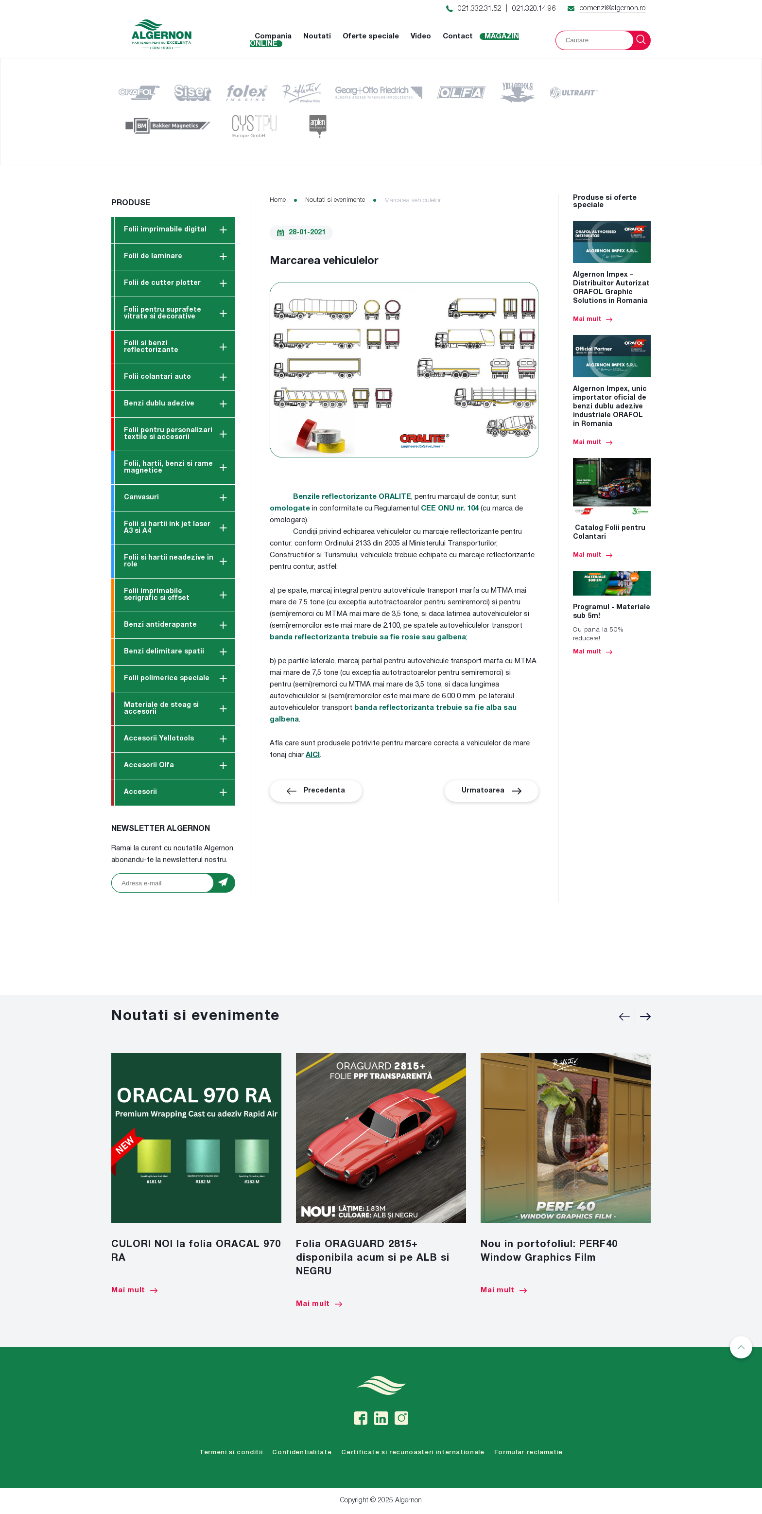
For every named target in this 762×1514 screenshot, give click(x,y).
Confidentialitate (301, 1452)
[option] (196, 1174)
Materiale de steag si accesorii (161, 708)
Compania (273, 36)
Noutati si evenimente (335, 200)
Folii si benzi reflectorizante (151, 346)
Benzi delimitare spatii (164, 652)
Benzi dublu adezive (159, 404)
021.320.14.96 (533, 8)
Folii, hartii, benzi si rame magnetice (168, 467)
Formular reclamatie (528, 1452)
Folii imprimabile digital (165, 230)
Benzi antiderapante (160, 625)
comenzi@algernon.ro (612, 8)
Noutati (317, 36)
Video (421, 36)
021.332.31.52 (479, 8)
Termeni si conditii (230, 1452)
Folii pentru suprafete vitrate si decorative (162, 313)
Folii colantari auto (157, 377)
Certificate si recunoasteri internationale (412, 1452)
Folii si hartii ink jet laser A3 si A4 (167, 527)
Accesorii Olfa (149, 765)
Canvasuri (141, 497)
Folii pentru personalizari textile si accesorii (168, 433)
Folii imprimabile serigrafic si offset (157, 594)
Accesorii (140, 792)
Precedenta (316, 791)
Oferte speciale (371, 36)
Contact (458, 36)
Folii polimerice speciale (166, 678)
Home (278, 200)
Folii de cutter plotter (162, 283)
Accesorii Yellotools (159, 739)
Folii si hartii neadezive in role (168, 561)
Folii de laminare (153, 256)
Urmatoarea (491, 791)
